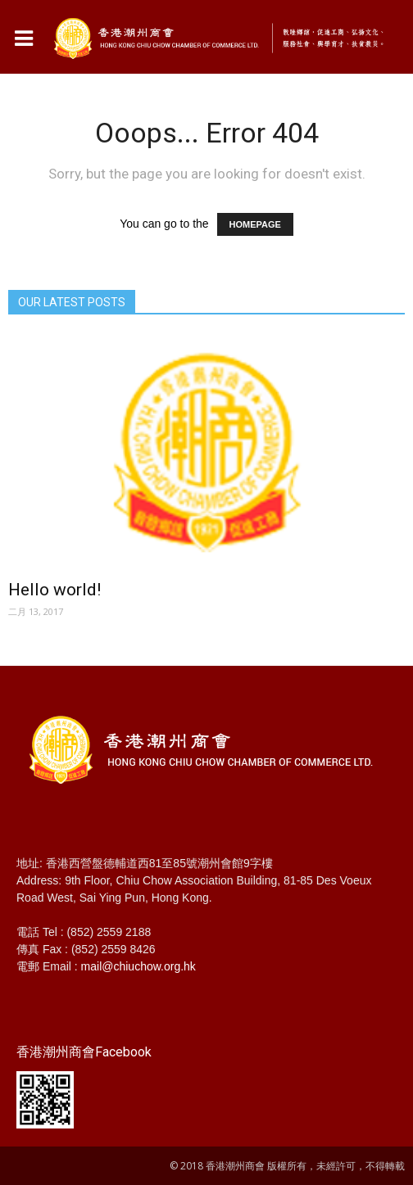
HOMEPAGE (255, 224)
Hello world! (54, 589)
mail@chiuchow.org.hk (138, 966)
